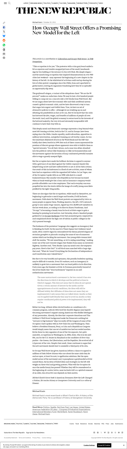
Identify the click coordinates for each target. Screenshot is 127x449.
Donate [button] (90, 424)
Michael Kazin (37, 22)
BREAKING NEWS (36, 3)
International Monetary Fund (44, 412)
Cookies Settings (46, 438)
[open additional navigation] (5, 3)
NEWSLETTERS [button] (82, 3)
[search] (9, 3)
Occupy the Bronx (52, 215)
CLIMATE (55, 3)
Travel (77, 424)
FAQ (103, 424)
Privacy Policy (36, 438)
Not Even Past (63, 407)
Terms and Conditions (25, 438)
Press (107, 424)
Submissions (119, 424)
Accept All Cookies (104, 445)
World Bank (62, 412)
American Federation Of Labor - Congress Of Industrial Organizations (61, 409)
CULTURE (63, 3)
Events (72, 424)
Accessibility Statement (10, 438)
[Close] (124, 445)
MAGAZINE (71, 3)
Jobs (112, 424)
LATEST (26, 3)
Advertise (97, 424)
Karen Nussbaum (75, 412)
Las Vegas (74, 407)
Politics (46, 407)
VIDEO (101, 3)
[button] (3, 23)
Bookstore (83, 424)
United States (84, 407)
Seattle (53, 407)
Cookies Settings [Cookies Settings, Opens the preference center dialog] (89, 445)
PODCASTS (93, 3)
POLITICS (47, 3)
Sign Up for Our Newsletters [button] (35, 433)
